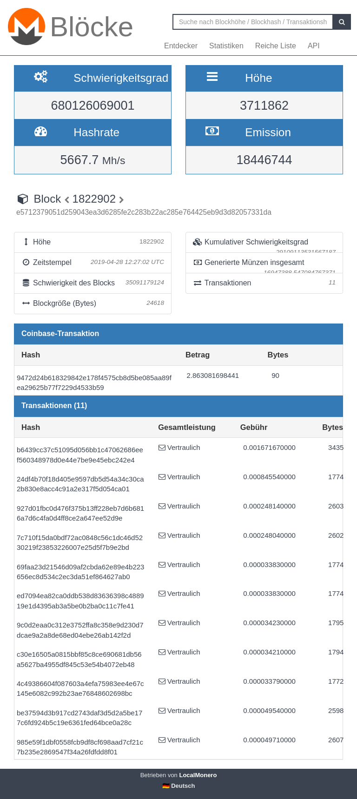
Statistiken (226, 46)
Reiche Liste (275, 46)
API (314, 46)
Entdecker (181, 46)
